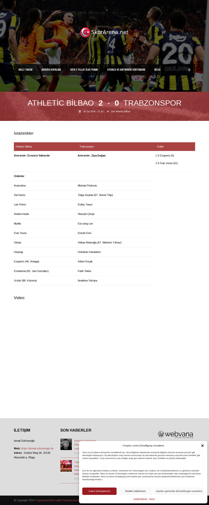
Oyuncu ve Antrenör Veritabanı (126, 69)
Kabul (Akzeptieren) (99, 491)
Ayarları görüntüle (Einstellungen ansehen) (179, 491)
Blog (157, 69)
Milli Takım (25, 69)
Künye (152, 499)
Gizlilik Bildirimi (140, 499)
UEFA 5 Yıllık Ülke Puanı (84, 69)
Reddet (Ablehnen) (135, 491)
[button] (202, 445)
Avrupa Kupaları (51, 69)
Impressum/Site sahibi (49, 500)
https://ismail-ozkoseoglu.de (37, 448)
